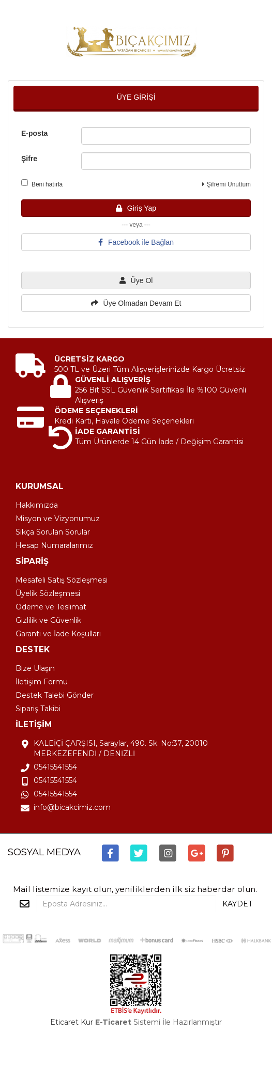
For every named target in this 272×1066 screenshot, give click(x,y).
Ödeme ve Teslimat (51, 607)
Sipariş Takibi (38, 708)
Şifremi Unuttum (226, 184)
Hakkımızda (37, 505)
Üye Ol (136, 280)
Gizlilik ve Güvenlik (48, 620)
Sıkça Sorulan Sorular (53, 532)
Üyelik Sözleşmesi (48, 593)
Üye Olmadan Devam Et (136, 303)
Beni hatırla (42, 183)
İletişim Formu (42, 681)
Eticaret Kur (71, 1022)
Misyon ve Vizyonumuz (58, 518)
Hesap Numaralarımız (54, 545)
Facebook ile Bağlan (136, 242)
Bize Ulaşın (35, 668)
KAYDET (237, 903)
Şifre (29, 158)
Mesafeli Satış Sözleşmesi (62, 580)
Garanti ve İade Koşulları (58, 633)
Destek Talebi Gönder (55, 695)
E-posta (34, 133)
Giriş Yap (136, 208)
